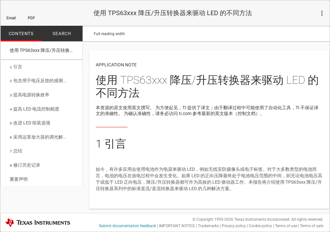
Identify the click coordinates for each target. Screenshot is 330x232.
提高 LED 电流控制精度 (34, 107)
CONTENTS (21, 33)
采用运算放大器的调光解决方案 (39, 133)
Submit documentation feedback (127, 226)
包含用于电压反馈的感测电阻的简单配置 (39, 79)
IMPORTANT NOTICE (177, 226)
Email (11, 18)
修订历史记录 (25, 160)
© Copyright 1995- (212, 219)
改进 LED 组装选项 (30, 120)
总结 (16, 147)
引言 (16, 66)
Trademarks (208, 226)
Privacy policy (234, 226)
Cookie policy (260, 226)
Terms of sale (311, 226)
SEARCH (62, 33)
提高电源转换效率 (29, 93)
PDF (31, 18)
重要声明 (19, 174)
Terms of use (286, 226)
